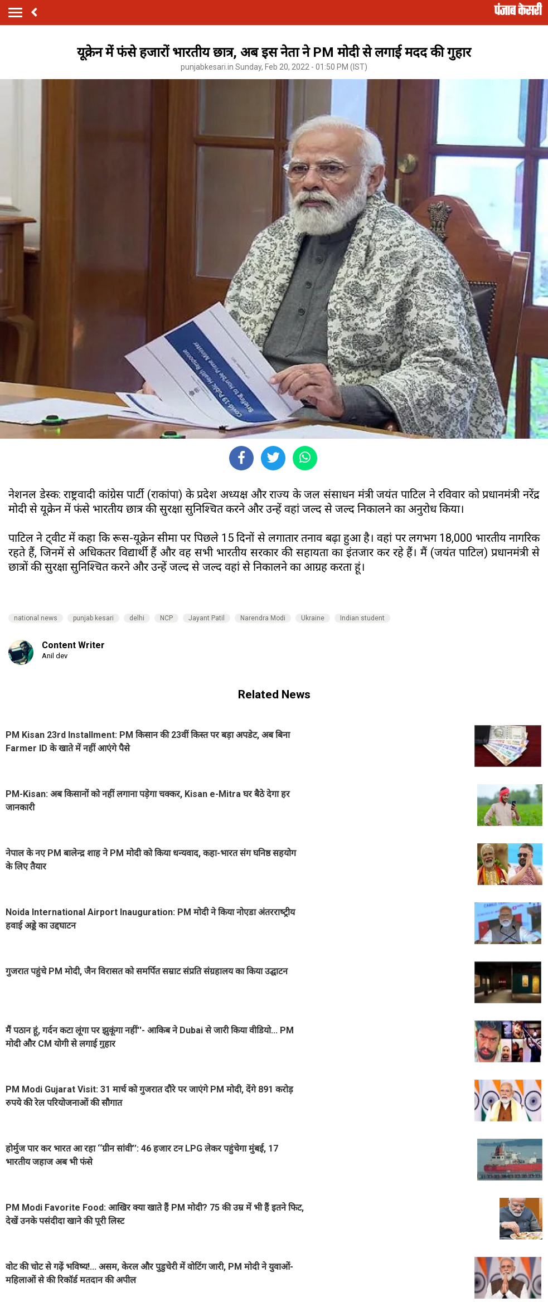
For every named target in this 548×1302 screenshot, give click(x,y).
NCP (166, 618)
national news (35, 618)
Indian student (362, 618)
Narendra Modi (262, 618)
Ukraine (312, 618)
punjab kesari (93, 618)
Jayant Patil (206, 618)
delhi (136, 618)
